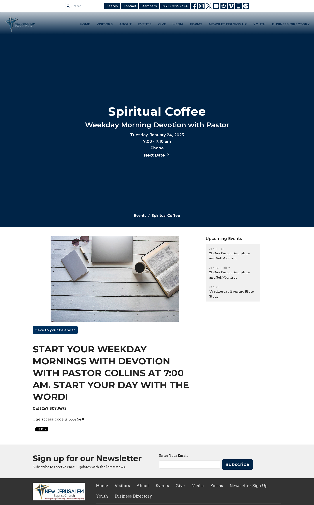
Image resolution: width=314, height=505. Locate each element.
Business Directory (291, 24)
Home (85, 24)
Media (177, 24)
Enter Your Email (173, 456)
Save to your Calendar (55, 330)
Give (162, 24)
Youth (259, 24)
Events (145, 24)
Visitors (105, 24)
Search (112, 6)
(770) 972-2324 (175, 6)
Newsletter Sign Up (228, 24)
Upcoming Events (224, 238)
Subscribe (237, 464)
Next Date (157, 155)
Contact (129, 6)
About (125, 24)
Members (149, 6)
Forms (196, 24)
